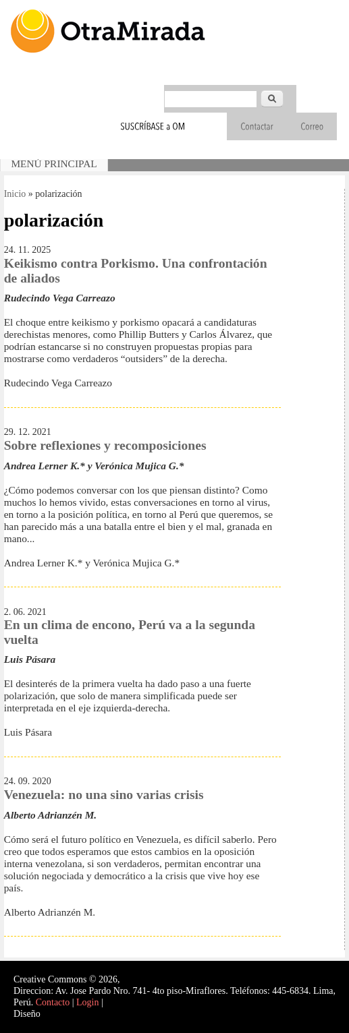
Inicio (15, 194)
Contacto (53, 1002)
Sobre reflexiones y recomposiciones (105, 445)
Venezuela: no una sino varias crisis (104, 795)
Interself (58, 1014)
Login (87, 1002)
